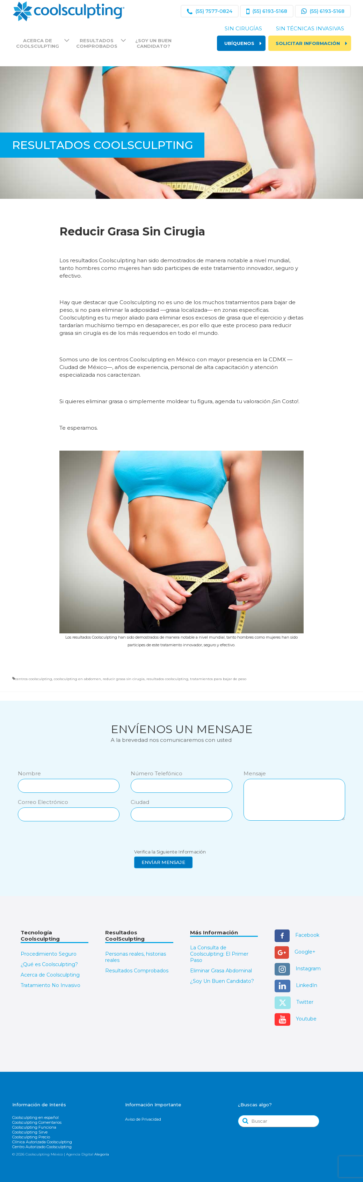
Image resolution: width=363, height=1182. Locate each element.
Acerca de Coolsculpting (50, 975)
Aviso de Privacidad (143, 1119)
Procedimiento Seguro (49, 954)
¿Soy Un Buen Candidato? (222, 981)
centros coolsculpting (33, 679)
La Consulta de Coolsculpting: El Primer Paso (219, 953)
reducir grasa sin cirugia (124, 679)
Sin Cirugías (243, 28)
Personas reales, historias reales (135, 957)
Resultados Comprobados (136, 971)
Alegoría (101, 1154)
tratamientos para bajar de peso (218, 679)
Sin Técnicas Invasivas (310, 28)
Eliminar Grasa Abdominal (221, 971)
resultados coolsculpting (167, 679)
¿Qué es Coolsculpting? (49, 964)
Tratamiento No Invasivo (50, 985)
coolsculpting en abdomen (77, 679)
